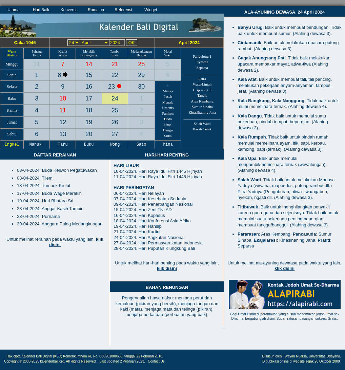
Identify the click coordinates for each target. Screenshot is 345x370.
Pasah (167, 96)
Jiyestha (202, 62)
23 (112, 86)
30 (141, 86)
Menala (168, 102)
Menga (168, 91)
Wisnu (62, 55)
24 (114, 98)
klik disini (167, 268)
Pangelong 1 (202, 56)
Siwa (114, 55)
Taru (63, 144)
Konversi (69, 9)
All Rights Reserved (81, 361)
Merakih (89, 51)
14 (88, 64)
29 (141, 75)
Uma (167, 125)
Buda (168, 119)
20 (88, 134)
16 (88, 86)
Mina (168, 144)
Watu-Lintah (202, 84)
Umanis (168, 108)
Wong (115, 144)
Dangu (168, 130)
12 (62, 122)
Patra (202, 79)
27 (114, 134)
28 (141, 64)
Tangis (202, 95)
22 (114, 75)
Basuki (141, 55)
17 (88, 98)
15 (88, 75)
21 (114, 64)
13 (62, 134)
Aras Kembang (202, 101)
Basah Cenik (202, 129)
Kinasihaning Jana (202, 112)
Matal (168, 51)
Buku (89, 144)
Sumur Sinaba (202, 107)
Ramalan (96, 9)
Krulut (62, 51)
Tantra (37, 55)
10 (62, 98)
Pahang (37, 51)
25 (114, 110)
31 (36, 64)
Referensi (123, 9)
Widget (150, 9)
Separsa (202, 68)
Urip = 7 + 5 (202, 90)
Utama (13, 9)
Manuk (37, 144)
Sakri (167, 55)
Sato (141, 144)
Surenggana (89, 55)
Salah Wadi (202, 124)
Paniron (168, 113)
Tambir (115, 51)
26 (114, 122)
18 (88, 110)
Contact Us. (156, 361)
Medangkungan (141, 51)
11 (62, 110)
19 (88, 122)
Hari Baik (41, 9)
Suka (167, 136)
